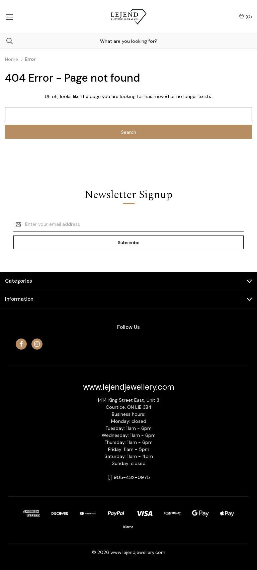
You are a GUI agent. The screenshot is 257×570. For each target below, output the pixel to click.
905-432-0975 (132, 477)
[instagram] (37, 344)
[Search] (6, 41)
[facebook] (21, 344)
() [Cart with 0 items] (245, 16)
